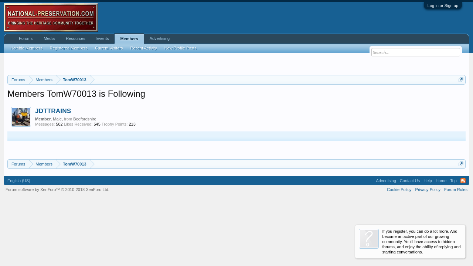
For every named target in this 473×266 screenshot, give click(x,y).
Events (102, 38)
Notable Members (26, 48)
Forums (26, 38)
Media (49, 38)
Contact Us (410, 180)
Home (441, 180)
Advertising (160, 38)
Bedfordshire (84, 119)
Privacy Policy (427, 189)
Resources (75, 38)
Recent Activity (143, 48)
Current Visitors (109, 48)
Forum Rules (455, 189)
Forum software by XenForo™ (57, 189)
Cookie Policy (399, 189)
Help (427, 180)
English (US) (18, 180)
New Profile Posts (180, 48)
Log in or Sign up (443, 5)
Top (453, 180)
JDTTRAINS (53, 111)
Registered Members (69, 48)
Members (129, 39)
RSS (463, 180)
